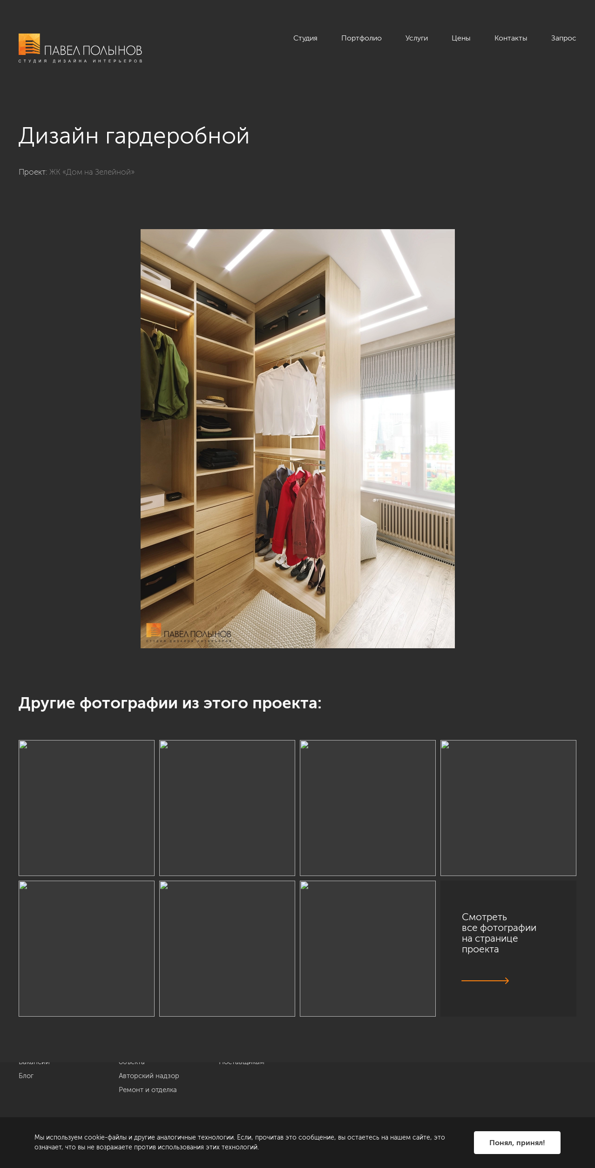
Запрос (563, 38)
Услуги (417, 38)
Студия (305, 38)
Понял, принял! (517, 1142)
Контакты (510, 38)
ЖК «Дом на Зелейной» (92, 172)
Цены (461, 38)
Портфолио (361, 38)
